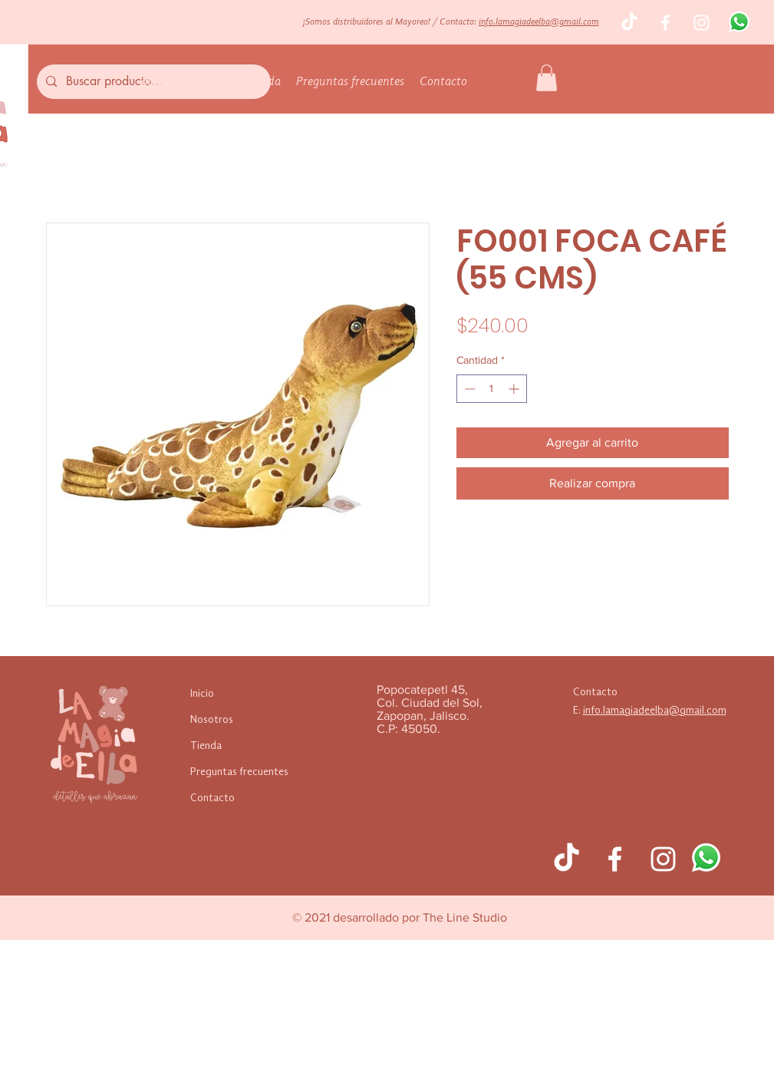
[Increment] (515, 388)
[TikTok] (629, 22)
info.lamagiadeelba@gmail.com (539, 22)
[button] (546, 77)
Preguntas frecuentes (239, 772)
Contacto (212, 798)
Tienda (206, 746)
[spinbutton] (492, 388)
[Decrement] (468, 388)
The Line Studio (465, 917)
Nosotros (211, 719)
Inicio (202, 693)
